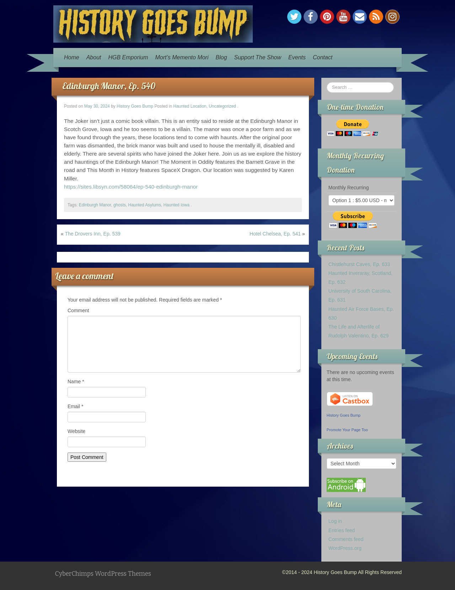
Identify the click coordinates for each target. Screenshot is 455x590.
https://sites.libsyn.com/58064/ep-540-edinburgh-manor (131, 187)
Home (71, 57)
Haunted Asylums (144, 204)
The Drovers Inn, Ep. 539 (92, 234)
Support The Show (258, 57)
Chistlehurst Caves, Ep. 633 (359, 264)
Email (75, 406)
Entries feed (341, 530)
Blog (221, 57)
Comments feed (346, 539)
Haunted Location (189, 106)
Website (76, 431)
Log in (335, 521)
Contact (322, 57)
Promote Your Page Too (347, 430)
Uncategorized (222, 106)
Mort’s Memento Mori (182, 57)
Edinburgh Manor (95, 204)
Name (76, 381)
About (93, 57)
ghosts (119, 204)
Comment (78, 310)
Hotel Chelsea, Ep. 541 (275, 234)
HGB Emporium (128, 57)
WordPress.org (345, 548)
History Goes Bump (135, 106)
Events (297, 57)
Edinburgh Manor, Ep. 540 (108, 85)
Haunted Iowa (176, 204)
